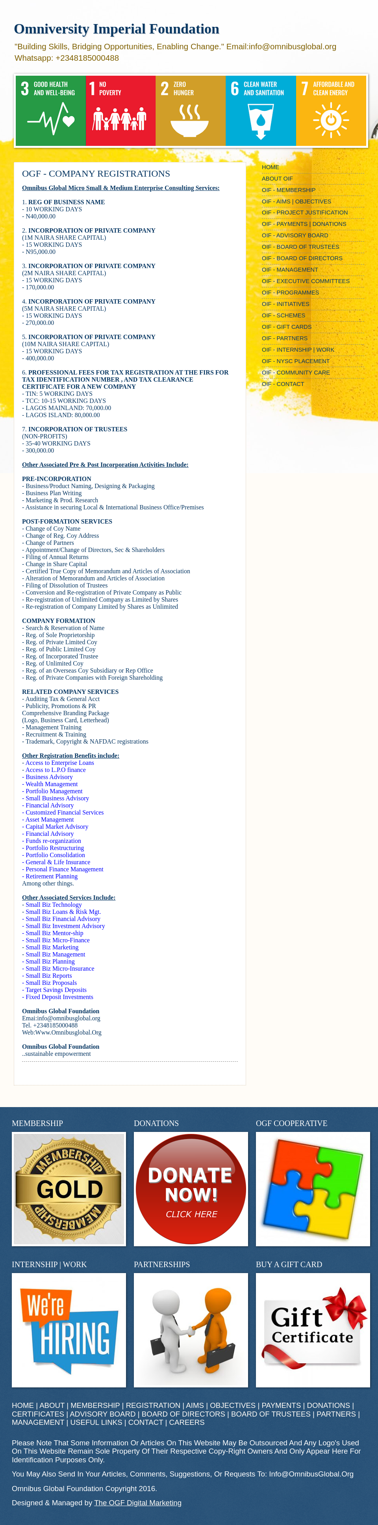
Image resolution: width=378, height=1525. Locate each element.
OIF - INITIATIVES (285, 304)
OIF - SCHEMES (283, 315)
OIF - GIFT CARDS (286, 327)
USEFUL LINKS (96, 1422)
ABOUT (52, 1405)
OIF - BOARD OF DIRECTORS (302, 258)
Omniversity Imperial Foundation (116, 29)
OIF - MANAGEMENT (290, 270)
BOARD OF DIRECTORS (183, 1414)
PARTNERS (336, 1414)
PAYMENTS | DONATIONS (306, 1405)
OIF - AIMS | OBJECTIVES (296, 201)
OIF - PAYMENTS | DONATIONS (304, 224)
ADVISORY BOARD (102, 1414)
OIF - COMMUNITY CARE (296, 372)
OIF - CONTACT (283, 384)
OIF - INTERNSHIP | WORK (298, 350)
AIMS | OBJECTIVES (221, 1405)
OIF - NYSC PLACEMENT (296, 361)
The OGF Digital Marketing (138, 1503)
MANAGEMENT (38, 1422)
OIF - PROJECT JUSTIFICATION (305, 212)
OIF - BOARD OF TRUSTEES (300, 247)
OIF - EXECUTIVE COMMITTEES (306, 281)
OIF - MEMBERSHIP (289, 190)
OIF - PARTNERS (285, 338)
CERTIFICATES (38, 1414)
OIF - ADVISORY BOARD (295, 235)
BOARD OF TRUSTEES (271, 1414)
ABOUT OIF (277, 178)
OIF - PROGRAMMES (290, 292)
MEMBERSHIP (95, 1405)
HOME (270, 167)
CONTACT (145, 1422)
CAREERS (187, 1422)
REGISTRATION (153, 1405)
